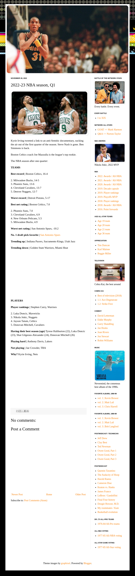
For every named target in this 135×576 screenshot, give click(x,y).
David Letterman (106, 315)
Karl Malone (104, 249)
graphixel (65, 563)
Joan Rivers (103, 332)
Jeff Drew (102, 438)
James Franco (104, 491)
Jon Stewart (103, 336)
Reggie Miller (104, 253)
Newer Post (17, 494)
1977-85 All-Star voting (109, 547)
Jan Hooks (103, 328)
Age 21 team (104, 229)
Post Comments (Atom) (35, 500)
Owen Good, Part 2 (107, 454)
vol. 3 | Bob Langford (108, 426)
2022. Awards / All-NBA (110, 176)
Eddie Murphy (105, 319)
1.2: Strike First (105, 304)
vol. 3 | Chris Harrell (108, 406)
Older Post (80, 494)
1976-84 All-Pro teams (109, 524)
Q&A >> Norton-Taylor (109, 133)
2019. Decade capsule (108, 188)
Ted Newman (104, 446)
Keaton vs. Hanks (106, 487)
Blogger (87, 563)
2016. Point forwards (108, 209)
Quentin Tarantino (106, 470)
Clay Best (102, 442)
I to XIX (102, 118)
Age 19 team (104, 221)
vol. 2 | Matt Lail (106, 402)
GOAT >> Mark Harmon (110, 129)
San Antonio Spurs (50, 234)
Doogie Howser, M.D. (108, 503)
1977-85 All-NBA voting (110, 535)
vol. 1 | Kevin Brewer (108, 398)
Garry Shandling (106, 324)
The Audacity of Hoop (108, 474)
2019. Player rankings (108, 192)
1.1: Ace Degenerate (107, 299)
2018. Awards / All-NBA (110, 205)
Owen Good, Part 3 (107, 459)
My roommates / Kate (108, 508)
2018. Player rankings (108, 201)
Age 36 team (104, 233)
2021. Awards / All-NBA (110, 180)
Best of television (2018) (110, 295)
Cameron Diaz (105, 483)
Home (49, 494)
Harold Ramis (104, 479)
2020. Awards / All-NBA (110, 184)
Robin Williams (105, 340)
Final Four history (106, 499)
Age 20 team (104, 225)
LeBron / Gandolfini (107, 495)
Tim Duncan (104, 245)
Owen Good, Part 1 (107, 450)
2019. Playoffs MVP (108, 197)
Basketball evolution (108, 512)
